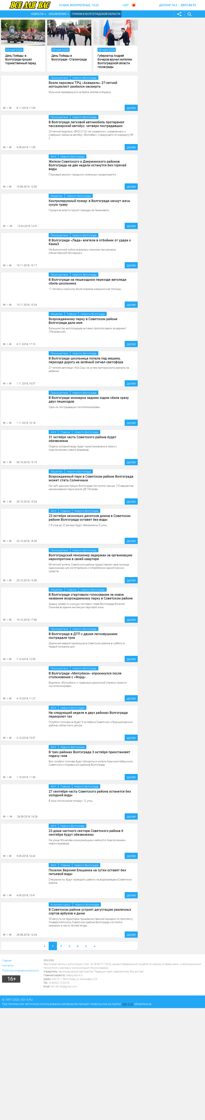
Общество (57, 195)
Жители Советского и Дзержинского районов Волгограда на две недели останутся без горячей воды (88, 165)
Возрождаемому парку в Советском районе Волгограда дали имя (83, 321)
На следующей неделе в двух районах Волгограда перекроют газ (88, 714)
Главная (7, 960)
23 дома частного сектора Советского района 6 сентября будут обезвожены (86, 832)
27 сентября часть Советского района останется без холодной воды (90, 793)
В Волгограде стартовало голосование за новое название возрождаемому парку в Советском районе (91, 596)
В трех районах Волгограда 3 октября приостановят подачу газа (89, 754)
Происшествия (59, 77)
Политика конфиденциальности (20, 970)
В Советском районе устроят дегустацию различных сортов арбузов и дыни (90, 911)
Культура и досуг (61, 904)
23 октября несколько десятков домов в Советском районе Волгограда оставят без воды (90, 517)
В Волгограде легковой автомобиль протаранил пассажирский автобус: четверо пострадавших (86, 124)
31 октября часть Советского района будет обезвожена (83, 439)
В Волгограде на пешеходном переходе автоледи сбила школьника (87, 281)
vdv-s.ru (127, 1003)
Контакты (7, 965)
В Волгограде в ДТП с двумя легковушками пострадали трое (83, 636)
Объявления (57, 14)
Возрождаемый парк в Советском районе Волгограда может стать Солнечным (91, 478)
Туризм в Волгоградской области (95, 14)
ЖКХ (53, 156)
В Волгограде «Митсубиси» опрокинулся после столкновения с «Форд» (85, 675)
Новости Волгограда (84, 77)
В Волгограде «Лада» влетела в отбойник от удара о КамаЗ (90, 242)
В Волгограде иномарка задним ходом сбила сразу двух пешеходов (89, 399)
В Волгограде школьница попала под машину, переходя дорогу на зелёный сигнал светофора (86, 360)
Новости (37, 14)
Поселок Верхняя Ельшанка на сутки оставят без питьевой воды (87, 872)
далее (131, 107)
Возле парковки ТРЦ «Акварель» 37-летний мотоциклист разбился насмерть (83, 84)
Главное (71, 314)
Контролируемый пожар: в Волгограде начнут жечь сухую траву (89, 203)
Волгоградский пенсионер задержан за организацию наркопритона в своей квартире (90, 557)
